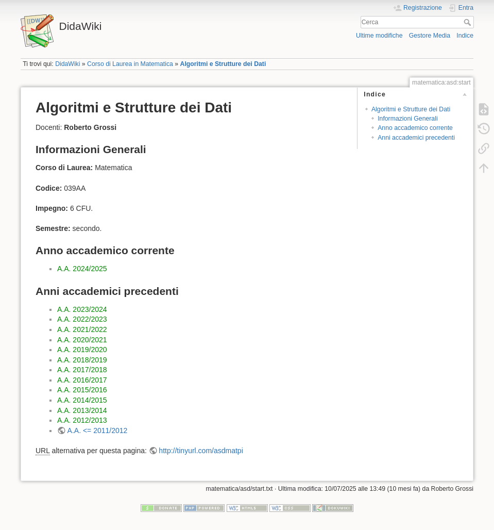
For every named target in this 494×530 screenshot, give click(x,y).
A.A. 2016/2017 (82, 380)
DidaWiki (67, 64)
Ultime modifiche (379, 35)
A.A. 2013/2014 (82, 410)
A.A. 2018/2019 (82, 360)
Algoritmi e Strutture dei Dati (223, 64)
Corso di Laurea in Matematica (130, 64)
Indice (464, 35)
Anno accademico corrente (415, 127)
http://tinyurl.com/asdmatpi (201, 450)
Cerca (468, 22)
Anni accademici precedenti (416, 137)
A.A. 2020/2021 (82, 340)
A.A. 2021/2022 (82, 329)
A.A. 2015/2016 (82, 390)
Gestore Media (429, 35)
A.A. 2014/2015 (82, 400)
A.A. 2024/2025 (82, 268)
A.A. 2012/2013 (82, 420)
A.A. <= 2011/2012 (97, 430)
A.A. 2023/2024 (82, 309)
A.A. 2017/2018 (82, 370)
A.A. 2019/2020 (82, 349)
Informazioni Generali (407, 118)
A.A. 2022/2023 (82, 319)
